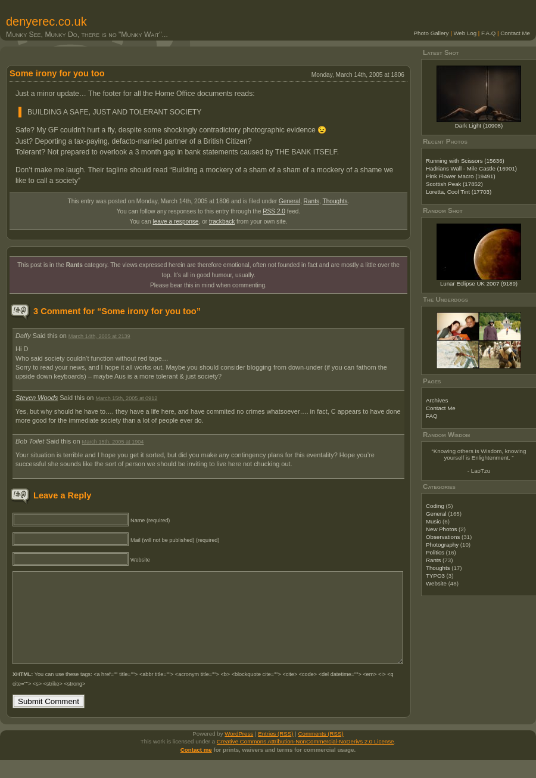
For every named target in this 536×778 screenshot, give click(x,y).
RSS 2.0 (274, 211)
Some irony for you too (57, 73)
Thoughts (334, 201)
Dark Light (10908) (479, 125)
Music (433, 521)
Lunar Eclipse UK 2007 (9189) (479, 283)
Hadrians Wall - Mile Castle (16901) (471, 168)
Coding (435, 506)
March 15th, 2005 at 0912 (126, 398)
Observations (443, 537)
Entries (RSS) (275, 751)
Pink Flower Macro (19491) (461, 176)
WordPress (239, 751)
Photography (442, 544)
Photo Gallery (431, 33)
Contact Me (515, 33)
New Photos (441, 529)
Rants (311, 201)
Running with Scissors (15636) (465, 160)
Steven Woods (36, 397)
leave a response (175, 221)
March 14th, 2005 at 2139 (99, 336)
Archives (437, 400)
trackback (222, 221)
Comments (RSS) (321, 751)
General (289, 201)
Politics (435, 552)
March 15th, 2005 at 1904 (113, 442)
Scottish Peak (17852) (454, 184)
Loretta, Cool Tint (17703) (458, 191)
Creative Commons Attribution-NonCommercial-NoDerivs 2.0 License (305, 759)
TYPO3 (435, 575)
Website (436, 583)
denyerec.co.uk (46, 21)
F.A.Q (488, 33)
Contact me (196, 767)
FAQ (431, 416)
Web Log (464, 33)
